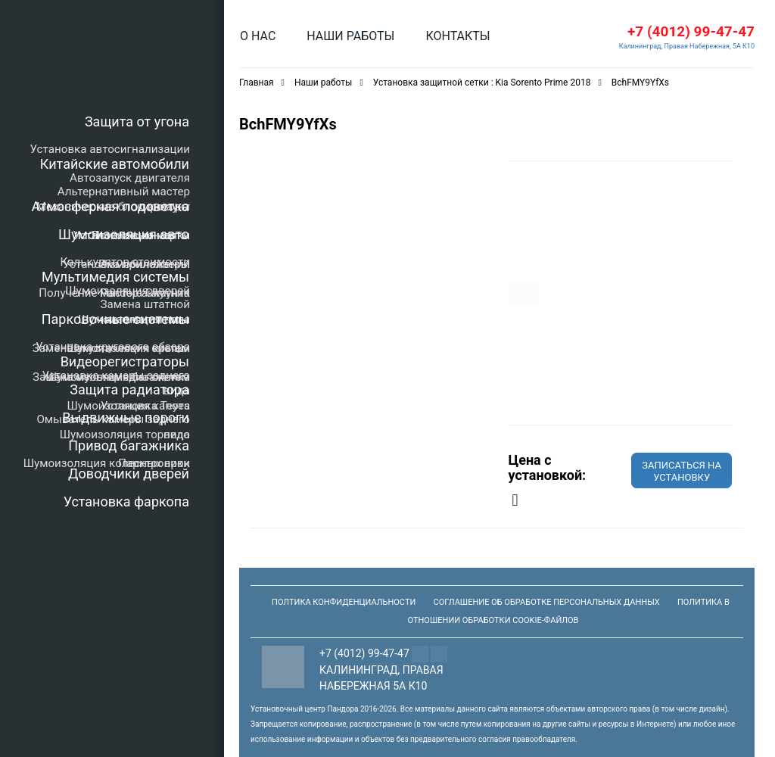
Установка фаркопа (126, 501)
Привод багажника (128, 445)
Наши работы (350, 36)
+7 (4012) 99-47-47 (691, 31)
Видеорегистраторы (125, 361)
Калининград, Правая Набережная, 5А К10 (687, 46)
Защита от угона (137, 121)
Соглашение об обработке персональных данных (547, 602)
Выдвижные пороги (125, 417)
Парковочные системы (115, 319)
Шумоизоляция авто (123, 234)
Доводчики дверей (128, 473)
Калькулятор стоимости (125, 262)
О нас (257, 36)
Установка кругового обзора (113, 347)
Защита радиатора (129, 389)
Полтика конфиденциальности (344, 602)
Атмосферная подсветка (110, 206)
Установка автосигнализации (110, 149)
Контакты (457, 36)
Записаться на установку (681, 471)
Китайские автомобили (114, 164)
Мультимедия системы (115, 277)
